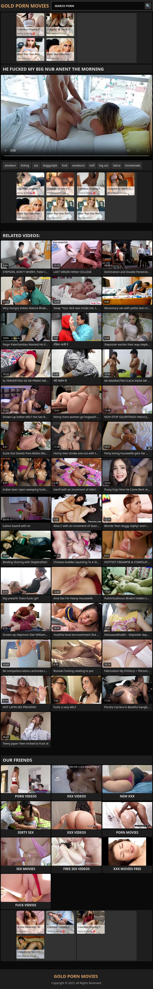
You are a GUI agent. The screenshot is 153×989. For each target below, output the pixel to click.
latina (116, 165)
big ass (103, 165)
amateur (10, 165)
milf (91, 165)
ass (36, 165)
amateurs (78, 165)
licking (25, 165)
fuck (65, 165)
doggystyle (50, 165)
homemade (132, 165)
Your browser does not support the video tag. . (76, 117)
